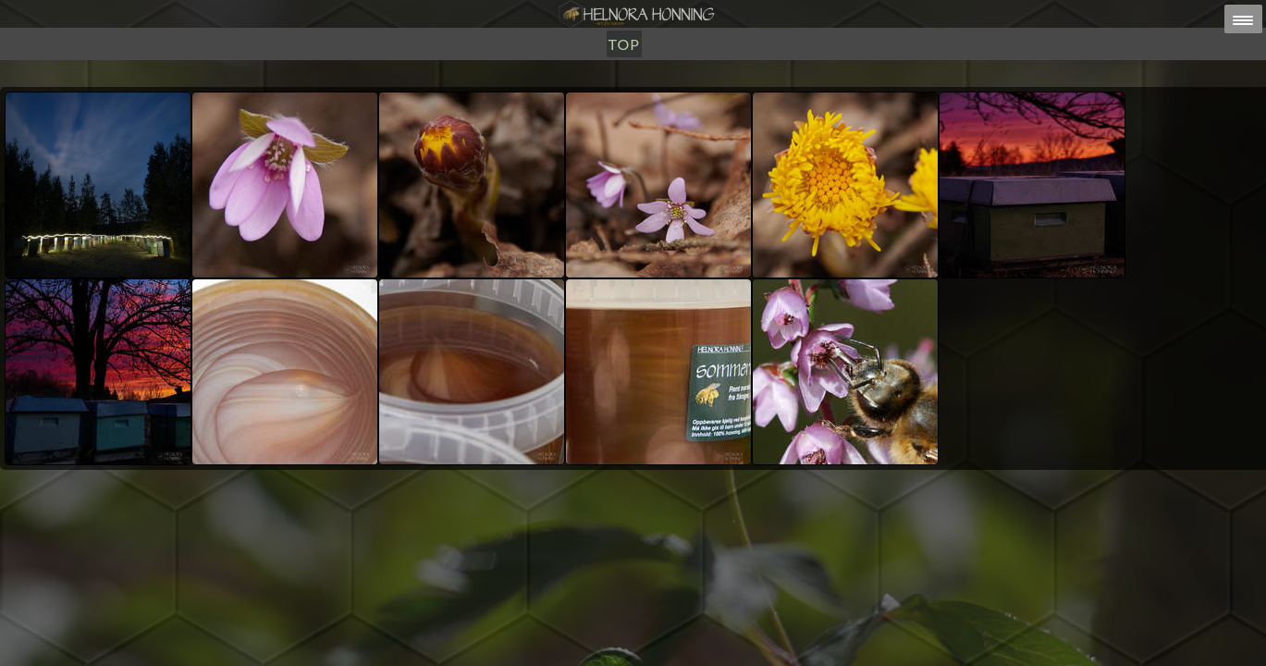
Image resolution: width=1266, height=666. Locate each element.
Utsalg (587, 108)
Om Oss (659, 108)
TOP (716, 108)
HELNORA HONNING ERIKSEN (673, 642)
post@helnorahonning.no (780, 630)
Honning (507, 108)
